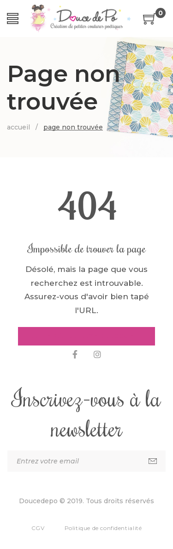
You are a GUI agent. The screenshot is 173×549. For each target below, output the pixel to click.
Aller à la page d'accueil (86, 336)
